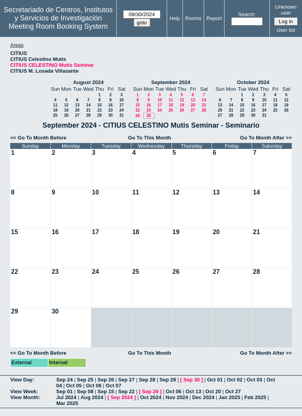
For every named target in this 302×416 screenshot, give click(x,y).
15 (99, 105)
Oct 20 (213, 391)
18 (55, 110)
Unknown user (285, 10)
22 (99, 110)
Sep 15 (106, 391)
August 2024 (88, 82)
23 (110, 110)
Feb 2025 (255, 397)
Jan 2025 (229, 397)
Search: (247, 14)
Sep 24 (64, 380)
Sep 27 (126, 380)
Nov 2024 (177, 397)
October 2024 (253, 82)
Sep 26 (106, 380)
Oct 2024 (150, 397)
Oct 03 (254, 380)
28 (88, 115)
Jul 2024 (66, 397)
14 (88, 105)
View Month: (25, 397)
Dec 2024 (203, 397)
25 (55, 115)
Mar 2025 (67, 403)
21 (88, 110)
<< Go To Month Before (38, 138)
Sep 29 (168, 380)
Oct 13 (193, 391)
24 (121, 110)
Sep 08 (85, 391)
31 (121, 115)
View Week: (24, 391)
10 (121, 100)
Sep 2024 (121, 397)
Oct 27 (233, 391)
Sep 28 (147, 380)
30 (110, 115)
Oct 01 (215, 380)
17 (121, 105)
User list (285, 30)
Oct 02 (235, 380)
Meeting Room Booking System (58, 26)
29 (99, 115)
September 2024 (170, 82)
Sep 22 (126, 391)
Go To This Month (149, 138)
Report (214, 18)
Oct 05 (74, 386)
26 (66, 115)
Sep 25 (85, 380)
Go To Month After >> (266, 138)
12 (66, 105)
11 (55, 105)
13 (77, 105)
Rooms (193, 18)
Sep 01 (64, 391)
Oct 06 (93, 386)
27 (77, 115)
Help (174, 18)
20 (77, 110)
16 (110, 105)
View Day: (22, 380)
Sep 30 (191, 380)
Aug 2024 (92, 397)
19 (66, 110)
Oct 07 (114, 386)
